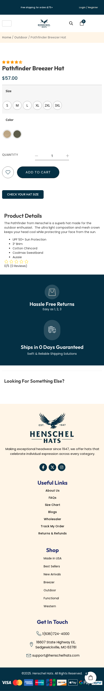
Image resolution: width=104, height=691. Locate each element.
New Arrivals (52, 574)
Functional (51, 598)
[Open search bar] (71, 23)
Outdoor (20, 37)
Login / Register (88, 7)
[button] (12, 62)
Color (9, 119)
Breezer (49, 582)
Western (50, 606)
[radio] (7, 105)
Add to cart (38, 172)
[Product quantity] (52, 156)
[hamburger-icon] (7, 23)
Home (6, 37)
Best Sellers (52, 566)
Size (9, 91)
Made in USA (52, 558)
